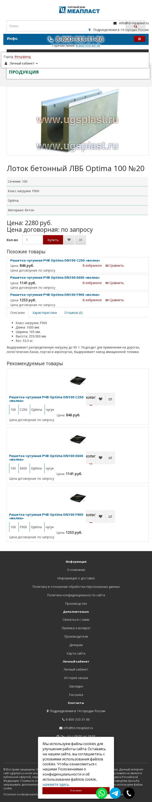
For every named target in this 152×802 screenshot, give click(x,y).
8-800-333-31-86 (79, 39)
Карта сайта (76, 653)
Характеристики (45, 312)
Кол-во (12, 240)
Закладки (76, 686)
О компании (76, 570)
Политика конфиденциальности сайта (76, 595)
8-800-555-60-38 (88, 45)
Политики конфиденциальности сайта (28, 794)
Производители (76, 636)
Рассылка (76, 695)
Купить (53, 240)
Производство (76, 603)
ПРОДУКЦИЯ (24, 72)
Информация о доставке (76, 578)
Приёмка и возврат (76, 628)
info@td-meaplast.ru (134, 23)
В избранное (92, 265)
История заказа (76, 678)
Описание (17, 312)
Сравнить (114, 265)
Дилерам (76, 645)
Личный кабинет (76, 669)
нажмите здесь (56, 784)
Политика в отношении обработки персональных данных (76, 586)
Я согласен (76, 790)
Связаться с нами (76, 619)
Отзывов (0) (73, 312)
